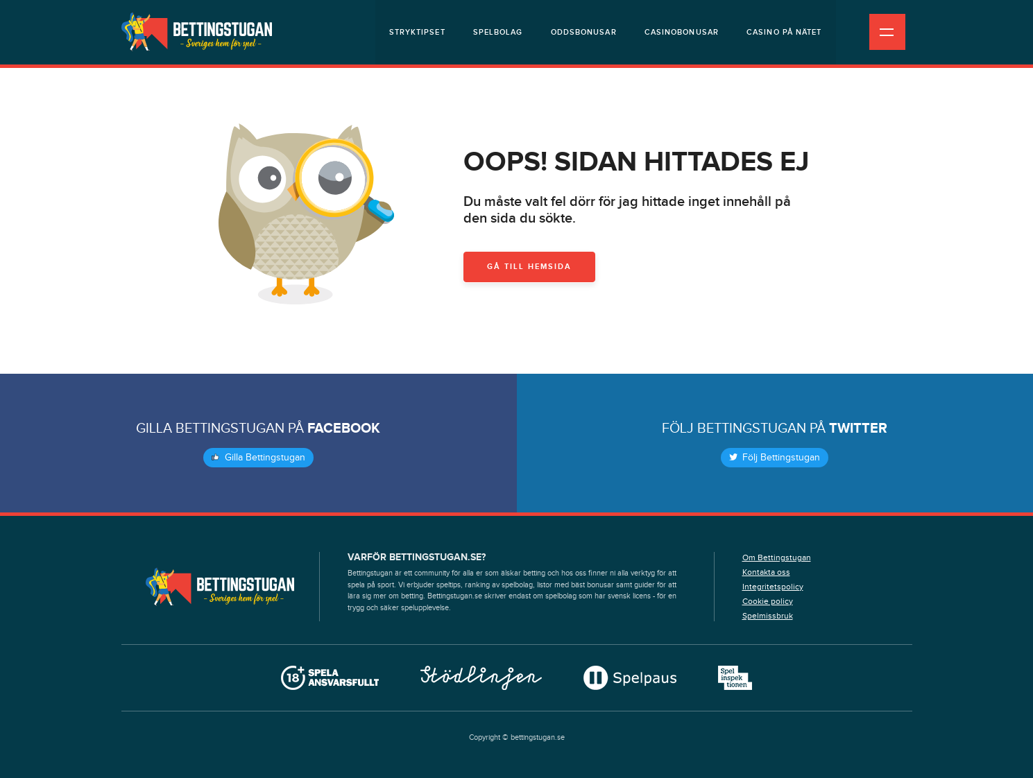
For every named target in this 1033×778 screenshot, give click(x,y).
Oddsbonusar (584, 32)
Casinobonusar (681, 32)
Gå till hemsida (529, 266)
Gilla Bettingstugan (258, 457)
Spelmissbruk (767, 616)
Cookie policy (767, 601)
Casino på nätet (784, 32)
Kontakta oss (766, 572)
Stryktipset (417, 32)
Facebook (343, 428)
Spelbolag (498, 32)
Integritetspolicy (772, 586)
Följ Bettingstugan (774, 457)
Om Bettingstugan (776, 557)
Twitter (858, 428)
